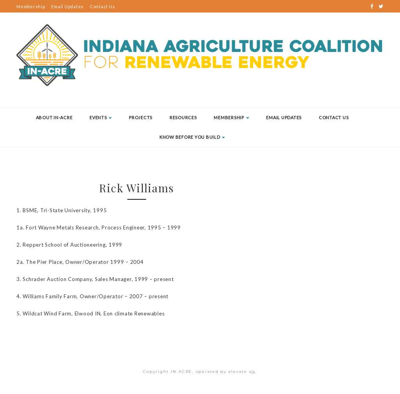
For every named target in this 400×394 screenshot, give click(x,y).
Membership (30, 6)
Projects (140, 117)
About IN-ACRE (54, 117)
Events (100, 117)
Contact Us (102, 6)
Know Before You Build (192, 137)
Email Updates (67, 6)
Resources (183, 117)
